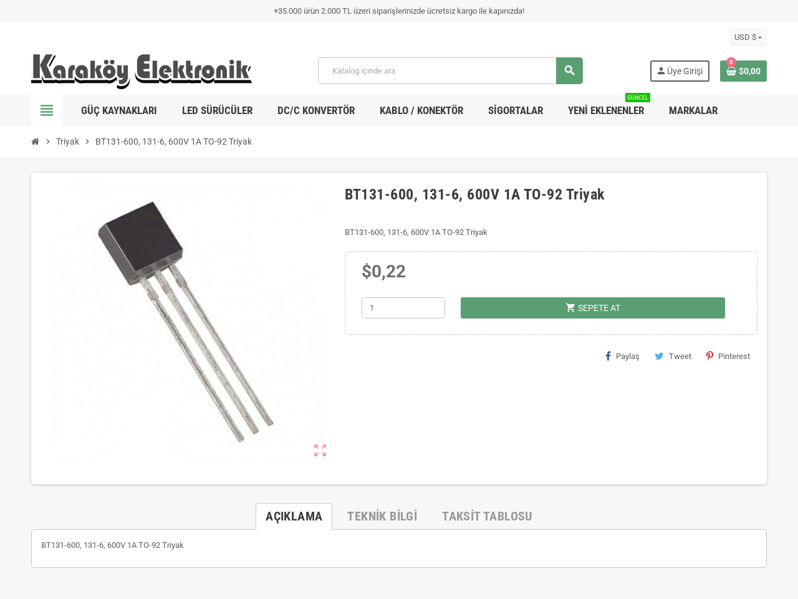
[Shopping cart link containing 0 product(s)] (743, 71)
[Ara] (450, 70)
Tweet (673, 356)
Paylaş (622, 356)
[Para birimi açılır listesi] (748, 37)
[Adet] (403, 308)
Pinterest (728, 356)
